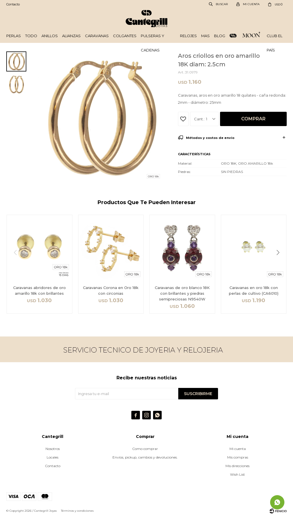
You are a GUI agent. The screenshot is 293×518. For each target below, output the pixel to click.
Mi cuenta (237, 449)
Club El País (274, 38)
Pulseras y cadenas (152, 38)
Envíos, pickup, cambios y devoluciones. (145, 457)
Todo (31, 35)
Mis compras (237, 457)
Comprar (253, 118)
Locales (52, 457)
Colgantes (124, 35)
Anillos (49, 35)
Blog (219, 35)
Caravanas (97, 35)
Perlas (13, 35)
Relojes (188, 35)
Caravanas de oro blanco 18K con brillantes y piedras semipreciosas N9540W (182, 293)
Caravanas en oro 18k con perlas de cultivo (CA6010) (253, 290)
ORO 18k (233, 36)
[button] (280, 264)
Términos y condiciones (77, 511)
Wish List (237, 474)
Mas (205, 35)
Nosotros (52, 449)
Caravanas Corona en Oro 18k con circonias (110, 290)
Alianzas (71, 35)
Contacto (13, 4)
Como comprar (145, 449)
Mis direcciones (237, 466)
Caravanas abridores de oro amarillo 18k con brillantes (39, 290)
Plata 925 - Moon (251, 36)
